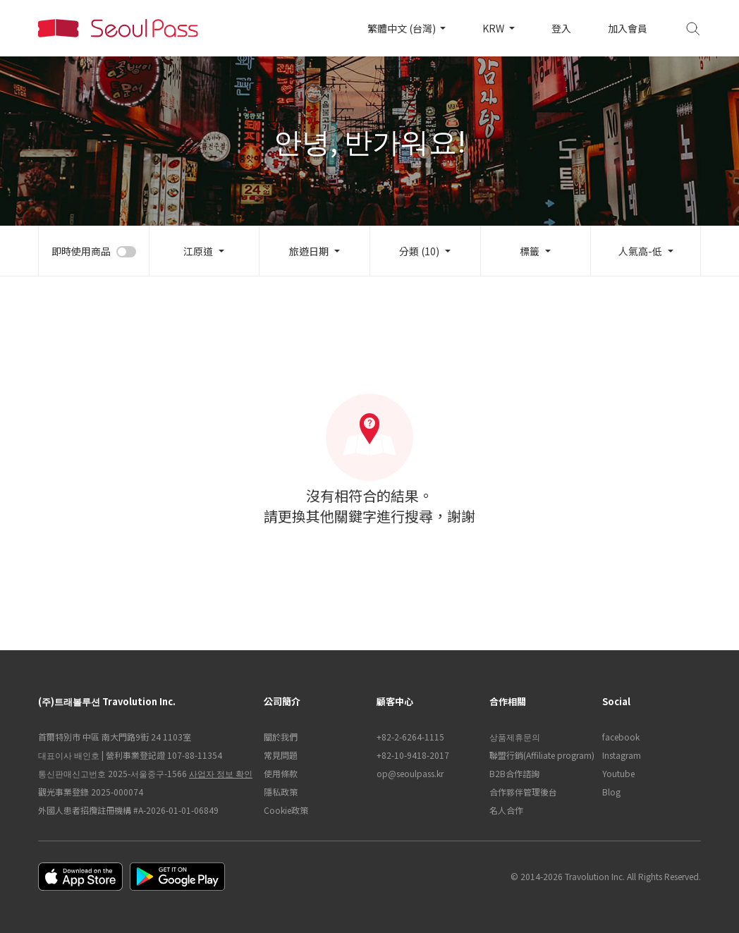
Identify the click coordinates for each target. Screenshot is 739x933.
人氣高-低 (640, 251)
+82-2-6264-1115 (410, 737)
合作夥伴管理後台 (523, 792)
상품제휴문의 (514, 737)
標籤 (529, 251)
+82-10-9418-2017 (413, 755)
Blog (611, 792)
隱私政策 (281, 792)
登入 (561, 28)
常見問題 (281, 755)
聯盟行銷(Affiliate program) (538, 755)
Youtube (618, 773)
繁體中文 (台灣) (402, 28)
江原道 (198, 251)
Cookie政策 (286, 810)
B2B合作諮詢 (514, 773)
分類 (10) (419, 251)
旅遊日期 (309, 251)
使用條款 (281, 773)
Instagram (621, 755)
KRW (494, 28)
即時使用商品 (81, 251)
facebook (621, 737)
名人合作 (506, 810)
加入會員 (627, 28)
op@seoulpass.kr (410, 773)
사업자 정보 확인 (220, 773)
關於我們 (281, 737)
